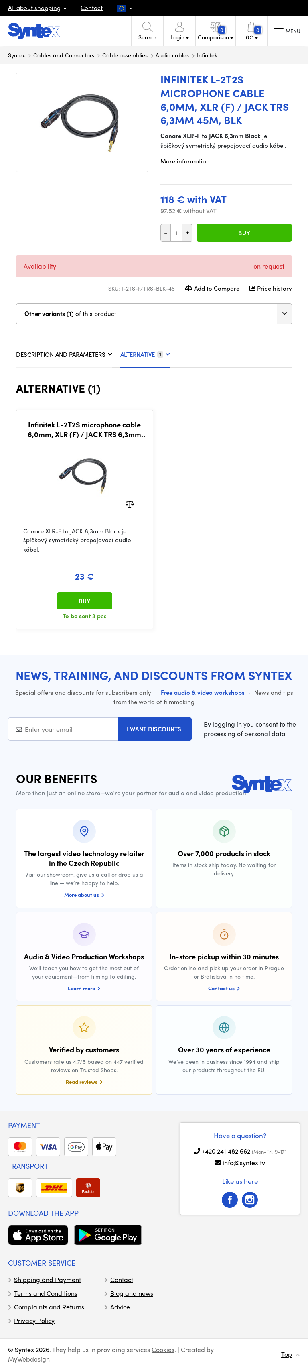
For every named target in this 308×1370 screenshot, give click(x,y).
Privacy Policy (34, 1320)
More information (185, 161)
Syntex (16, 55)
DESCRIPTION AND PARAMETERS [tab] (64, 354)
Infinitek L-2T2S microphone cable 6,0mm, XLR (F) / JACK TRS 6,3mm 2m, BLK (84, 429)
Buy (244, 232)
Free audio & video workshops (203, 692)
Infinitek (207, 55)
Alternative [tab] (145, 354)
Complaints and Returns (49, 1306)
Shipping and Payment (47, 1279)
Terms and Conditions (45, 1293)
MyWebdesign (29, 1359)
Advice (120, 1306)
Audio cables (172, 55)
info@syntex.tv (244, 1162)
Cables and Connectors (63, 55)
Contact (92, 7)
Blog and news (131, 1293)
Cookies (163, 1349)
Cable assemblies (125, 55)
